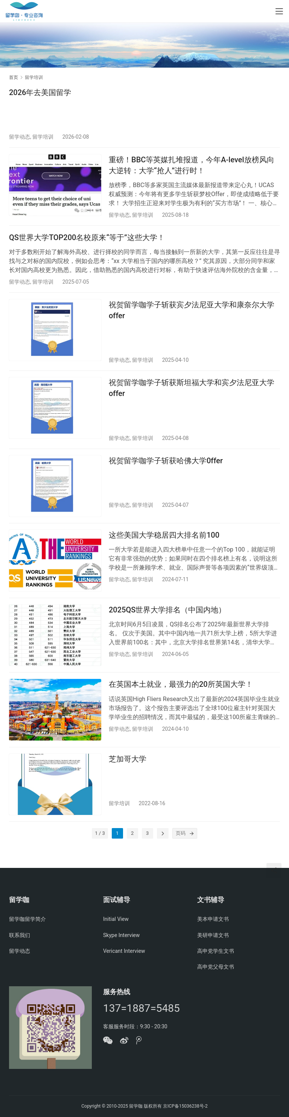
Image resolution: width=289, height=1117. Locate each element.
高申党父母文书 (215, 967)
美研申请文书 (213, 935)
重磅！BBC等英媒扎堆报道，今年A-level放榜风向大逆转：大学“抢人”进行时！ (191, 167)
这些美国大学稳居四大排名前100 (164, 548)
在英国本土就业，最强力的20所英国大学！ (181, 701)
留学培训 (42, 137)
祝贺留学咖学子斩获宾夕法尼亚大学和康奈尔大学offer (191, 316)
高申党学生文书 (215, 951)
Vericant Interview (124, 951)
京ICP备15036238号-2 (185, 1106)
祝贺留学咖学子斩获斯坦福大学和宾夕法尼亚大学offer (191, 397)
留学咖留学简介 (27, 919)
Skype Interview (121, 935)
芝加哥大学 (127, 778)
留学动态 (19, 137)
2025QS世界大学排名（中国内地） (167, 624)
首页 (13, 77)
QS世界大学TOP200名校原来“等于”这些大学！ (87, 241)
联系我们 (19, 935)
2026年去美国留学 (40, 92)
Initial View (116, 919)
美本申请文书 (213, 919)
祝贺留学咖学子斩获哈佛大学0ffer (166, 471)
